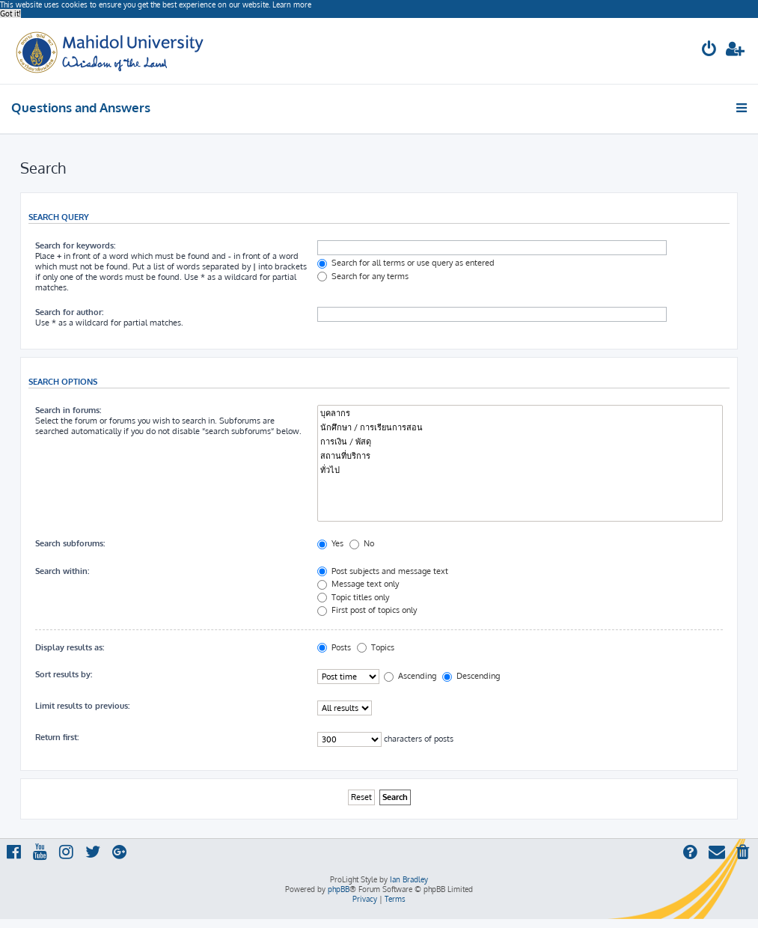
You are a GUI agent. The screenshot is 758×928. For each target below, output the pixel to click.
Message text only (358, 584)
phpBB (338, 889)
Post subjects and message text (382, 571)
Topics (375, 647)
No (361, 543)
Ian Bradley (409, 879)
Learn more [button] (291, 4)
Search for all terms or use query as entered (406, 262)
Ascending (410, 676)
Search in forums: (68, 410)
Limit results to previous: (82, 705)
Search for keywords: (75, 245)
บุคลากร (520, 413)
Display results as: (69, 647)
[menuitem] (709, 50)
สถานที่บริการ (520, 456)
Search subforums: (70, 543)
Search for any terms (363, 276)
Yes (330, 543)
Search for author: (69, 312)
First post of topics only (367, 610)
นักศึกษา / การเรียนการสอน (520, 428)
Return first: (57, 737)
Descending (471, 676)
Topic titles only (353, 597)
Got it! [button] (10, 13)
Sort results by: (63, 674)
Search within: (62, 571)
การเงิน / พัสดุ (520, 442)
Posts (334, 647)
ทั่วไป (520, 470)
